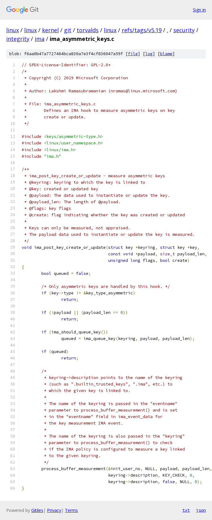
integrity (17, 38)
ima (40, 38)
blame (166, 53)
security (184, 30)
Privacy (54, 510)
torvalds (88, 30)
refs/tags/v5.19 (142, 30)
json (201, 510)
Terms (71, 510)
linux (12, 30)
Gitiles (37, 510)
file (133, 53)
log (149, 53)
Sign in (199, 10)
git (67, 30)
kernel (50, 30)
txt (186, 510)
